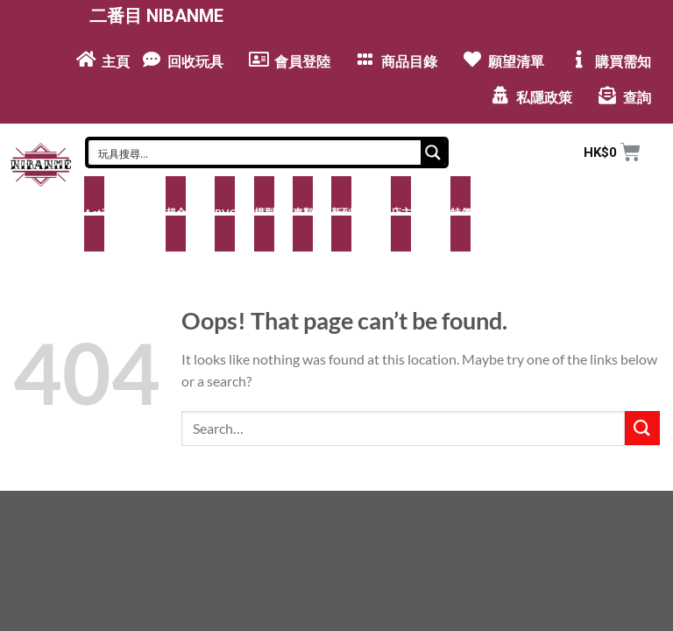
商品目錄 (409, 61)
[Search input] (255, 152)
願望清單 (516, 61)
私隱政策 (544, 97)
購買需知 (623, 61)
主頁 (116, 61)
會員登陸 (302, 61)
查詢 (637, 97)
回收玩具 (195, 61)
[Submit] (642, 428)
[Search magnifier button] (433, 152)
